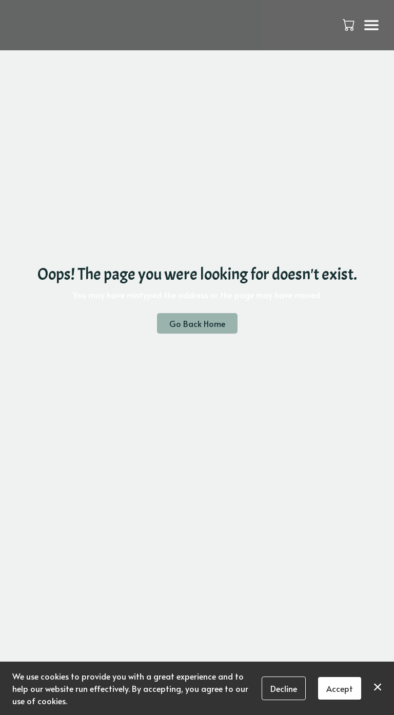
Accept (339, 688)
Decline (283, 688)
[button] (349, 24)
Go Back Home (197, 323)
